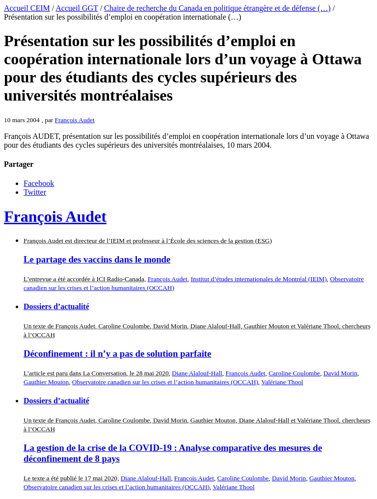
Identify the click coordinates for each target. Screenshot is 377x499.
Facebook (39, 183)
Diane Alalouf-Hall (197, 373)
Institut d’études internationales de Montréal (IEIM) (258, 279)
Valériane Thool (282, 382)
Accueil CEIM (27, 8)
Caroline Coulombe (294, 373)
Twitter (35, 192)
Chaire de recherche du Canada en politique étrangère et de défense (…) (217, 8)
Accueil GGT (76, 8)
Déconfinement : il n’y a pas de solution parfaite (117, 353)
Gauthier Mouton (46, 382)
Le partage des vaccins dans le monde (97, 259)
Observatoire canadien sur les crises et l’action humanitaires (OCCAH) (165, 382)
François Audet (75, 120)
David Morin (340, 373)
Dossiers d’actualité (56, 306)
